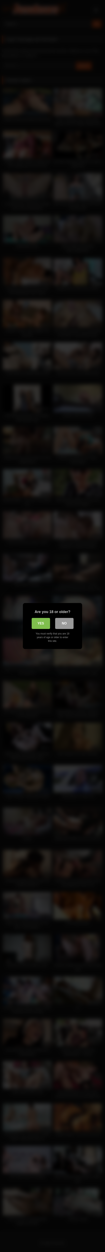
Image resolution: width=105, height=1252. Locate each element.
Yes (40, 623)
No (64, 623)
